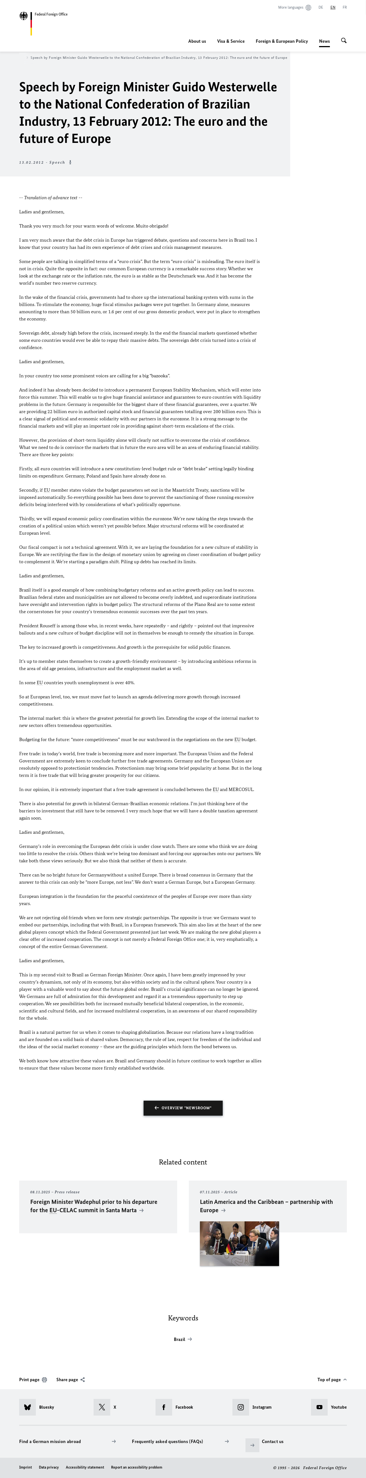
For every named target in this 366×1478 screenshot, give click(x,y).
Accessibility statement (85, 1467)
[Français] (345, 7)
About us (197, 41)
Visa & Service (231, 41)
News (324, 41)
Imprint (25, 1467)
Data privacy (49, 1467)
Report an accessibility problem (136, 1467)
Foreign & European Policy (282, 41)
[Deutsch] (321, 7)
